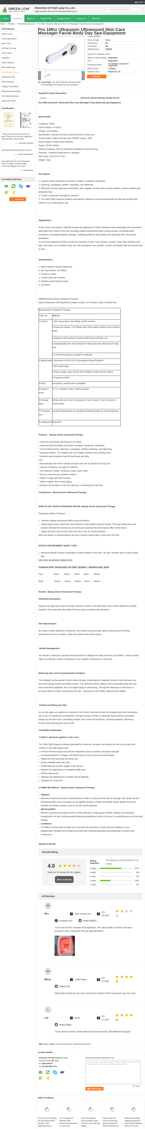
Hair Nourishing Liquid (10, 96)
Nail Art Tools (7, 53)
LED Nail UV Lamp (9, 48)
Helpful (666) (65, 1025)
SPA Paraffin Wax (8, 67)
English (140, 2)
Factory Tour (46, 18)
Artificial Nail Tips (8, 77)
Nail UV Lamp (7, 34)
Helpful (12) (64, 986)
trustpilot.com (65, 921)
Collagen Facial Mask (10, 87)
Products (17, 18)
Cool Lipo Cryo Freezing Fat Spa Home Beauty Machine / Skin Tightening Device (47, 1122)
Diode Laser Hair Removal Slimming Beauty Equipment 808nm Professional (110, 1122)
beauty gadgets (49, 1044)
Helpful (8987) (89, 921)
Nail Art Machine (8, 63)
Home (5, 18)
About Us (31, 18)
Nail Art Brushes (8, 82)
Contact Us (81, 18)
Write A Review (64, 879)
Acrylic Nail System (9, 39)
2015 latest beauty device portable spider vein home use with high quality (90, 1122)
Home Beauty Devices (26, 24)
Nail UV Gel (6, 44)
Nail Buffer (6, 58)
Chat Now (95, 18)
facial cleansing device (82, 1044)
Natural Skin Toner (9, 101)
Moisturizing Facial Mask (11, 91)
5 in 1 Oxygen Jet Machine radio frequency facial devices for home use (68, 1122)
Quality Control (64, 18)
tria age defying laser (64, 1044)
